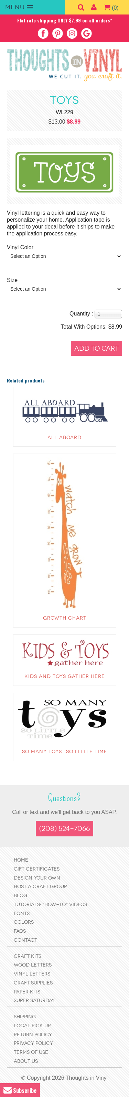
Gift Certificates (37, 869)
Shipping (25, 1017)
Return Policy (33, 1035)
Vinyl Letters (32, 974)
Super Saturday (34, 1000)
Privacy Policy (33, 1043)
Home (21, 860)
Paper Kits (27, 992)
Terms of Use (31, 1052)
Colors (24, 922)
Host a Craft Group (40, 887)
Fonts (22, 913)
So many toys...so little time (64, 752)
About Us (26, 1061)
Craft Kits (27, 956)
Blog (20, 896)
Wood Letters (33, 965)
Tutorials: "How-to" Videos (50, 904)
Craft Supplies (33, 983)
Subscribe (19, 1090)
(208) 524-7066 (64, 829)
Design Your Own (37, 878)
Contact (25, 940)
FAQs (20, 931)
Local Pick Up (32, 1026)
